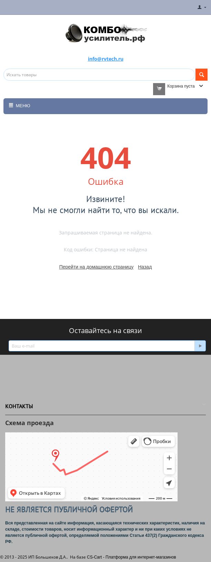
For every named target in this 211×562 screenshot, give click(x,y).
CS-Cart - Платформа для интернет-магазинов (131, 557)
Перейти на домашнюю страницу (96, 267)
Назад (145, 267)
